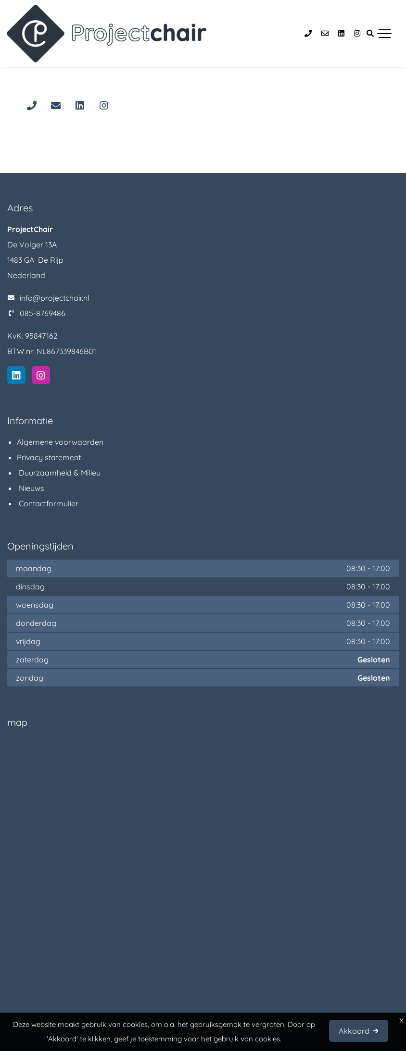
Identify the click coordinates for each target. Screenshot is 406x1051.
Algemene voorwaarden (60, 442)
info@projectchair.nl (54, 298)
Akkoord (354, 1031)
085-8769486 (42, 313)
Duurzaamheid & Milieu (59, 472)
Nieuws (30, 488)
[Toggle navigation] (384, 33)
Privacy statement (49, 457)
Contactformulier (47, 503)
